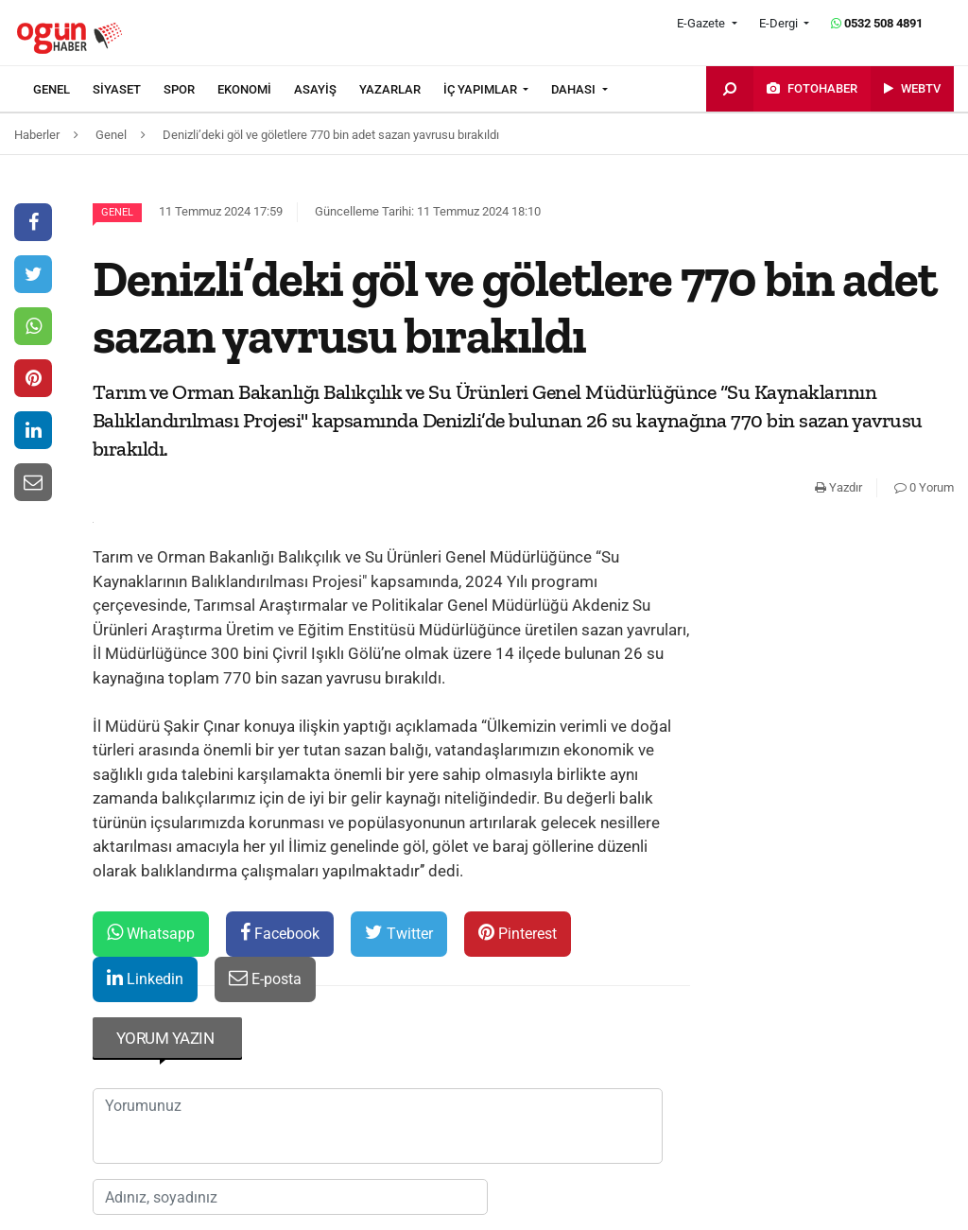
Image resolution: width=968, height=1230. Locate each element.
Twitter (399, 933)
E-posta (265, 978)
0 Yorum (924, 487)
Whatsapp (151, 933)
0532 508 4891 (877, 23)
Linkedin (145, 978)
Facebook (280, 933)
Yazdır (838, 487)
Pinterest (517, 933)
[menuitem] (63, 89)
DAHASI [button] (574, 89)
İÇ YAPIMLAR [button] (481, 89)
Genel (117, 212)
